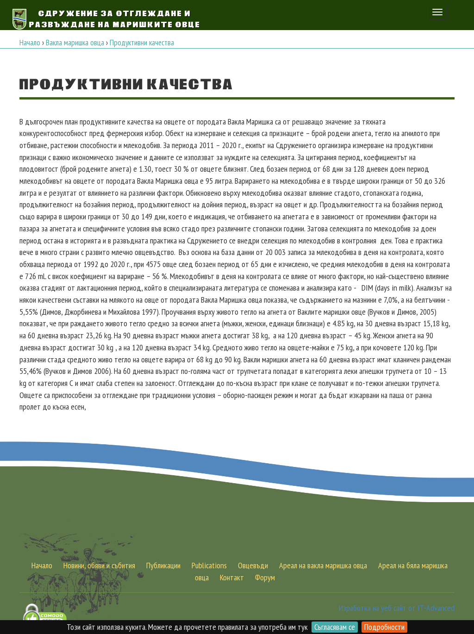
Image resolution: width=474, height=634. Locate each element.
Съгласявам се (334, 627)
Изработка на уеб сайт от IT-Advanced (397, 608)
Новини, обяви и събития (99, 565)
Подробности (384, 627)
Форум (265, 577)
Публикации (163, 565)
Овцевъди (253, 565)
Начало (41, 565)
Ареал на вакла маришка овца (323, 565)
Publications (209, 565)
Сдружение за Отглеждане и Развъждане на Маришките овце (114, 18)
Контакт (232, 577)
